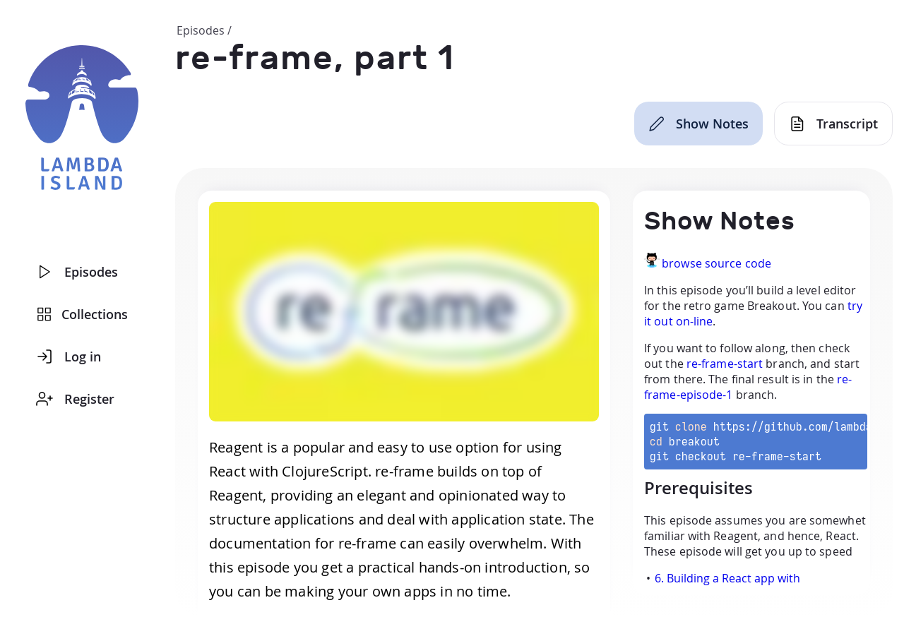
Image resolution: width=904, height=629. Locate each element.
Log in (68, 356)
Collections (82, 314)
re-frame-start (724, 363)
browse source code (716, 263)
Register (75, 398)
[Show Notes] (698, 123)
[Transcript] (833, 123)
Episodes (77, 271)
